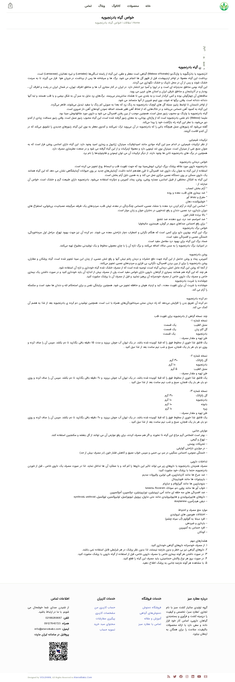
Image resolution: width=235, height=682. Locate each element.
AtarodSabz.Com (83, 677)
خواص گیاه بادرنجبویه (192, 67)
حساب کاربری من (104, 607)
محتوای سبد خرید (104, 624)
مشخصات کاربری (105, 613)
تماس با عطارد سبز (150, 624)
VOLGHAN (45, 677)
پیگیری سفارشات (105, 618)
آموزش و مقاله (152, 618)
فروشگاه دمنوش (151, 607)
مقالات (127, 23)
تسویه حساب (107, 629)
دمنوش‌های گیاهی (150, 613)
